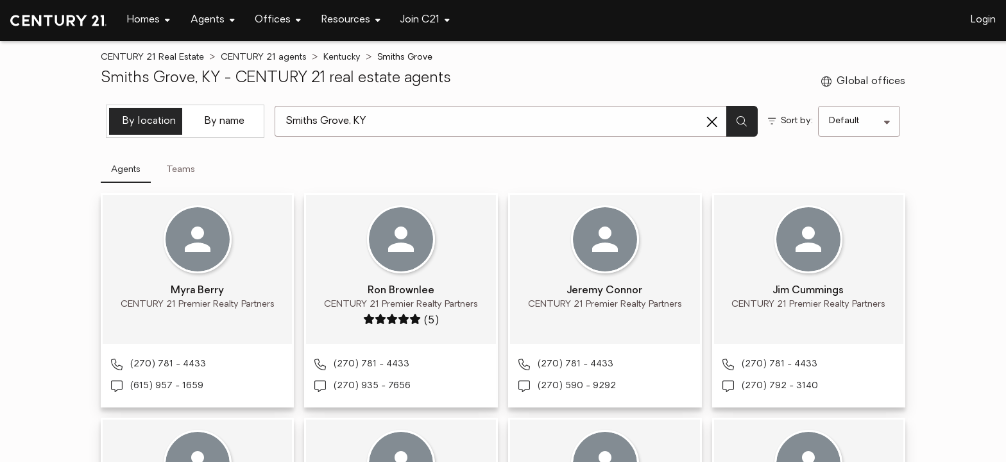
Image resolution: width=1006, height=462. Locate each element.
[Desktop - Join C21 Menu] (425, 20)
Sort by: (797, 121)
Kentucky (342, 57)
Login (983, 20)
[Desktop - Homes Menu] (148, 20)
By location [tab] (149, 121)
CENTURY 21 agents (264, 57)
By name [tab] (224, 121)
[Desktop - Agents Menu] (213, 20)
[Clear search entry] (712, 122)
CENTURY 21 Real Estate (152, 57)
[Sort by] (859, 121)
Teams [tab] (180, 170)
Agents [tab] (126, 170)
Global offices (863, 81)
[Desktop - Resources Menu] (350, 20)
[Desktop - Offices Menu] (278, 20)
